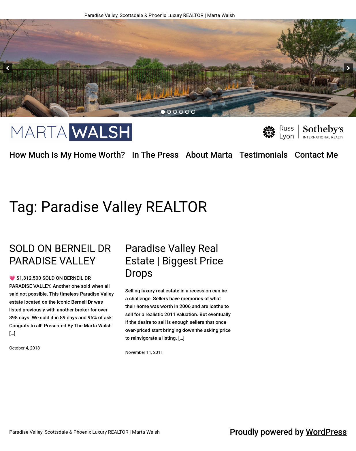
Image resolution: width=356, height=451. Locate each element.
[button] (7, 68)
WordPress (326, 432)
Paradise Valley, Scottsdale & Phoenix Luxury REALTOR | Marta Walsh (159, 15)
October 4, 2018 (24, 348)
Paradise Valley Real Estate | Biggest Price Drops (174, 261)
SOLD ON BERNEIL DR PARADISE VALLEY (60, 255)
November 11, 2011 (144, 352)
